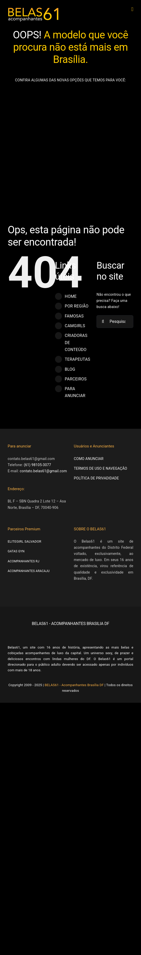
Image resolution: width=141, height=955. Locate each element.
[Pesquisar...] (114, 321)
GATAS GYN (16, 551)
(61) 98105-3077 (37, 465)
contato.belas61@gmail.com (43, 471)
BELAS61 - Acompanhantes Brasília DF (74, 685)
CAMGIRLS (75, 325)
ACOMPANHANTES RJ (23, 561)
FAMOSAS (74, 316)
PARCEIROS (75, 379)
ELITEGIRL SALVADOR (24, 541)
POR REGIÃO (77, 306)
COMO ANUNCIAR (89, 459)
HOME (71, 296)
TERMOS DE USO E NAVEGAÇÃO (100, 468)
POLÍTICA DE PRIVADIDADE (96, 478)
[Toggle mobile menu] (132, 9)
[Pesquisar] (102, 321)
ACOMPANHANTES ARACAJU (29, 571)
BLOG (70, 369)
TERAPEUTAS (77, 359)
